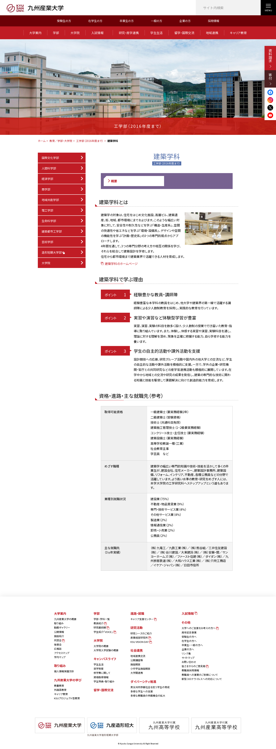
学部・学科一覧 (102, 619)
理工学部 (47, 210)
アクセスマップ (61, 653)
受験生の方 (64, 21)
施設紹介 (59, 636)
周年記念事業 (189, 632)
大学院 (75, 32)
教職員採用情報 (190, 670)
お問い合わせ (189, 662)
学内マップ (60, 657)
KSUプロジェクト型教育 (67, 698)
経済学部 (47, 179)
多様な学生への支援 (141, 691)
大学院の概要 (101, 646)
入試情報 (99, 32)
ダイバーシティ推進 (143, 681)
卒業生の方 (127, 21)
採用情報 (213, 21)
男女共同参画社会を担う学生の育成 (150, 687)
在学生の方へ (189, 641)
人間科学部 (49, 168)
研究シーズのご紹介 (141, 633)
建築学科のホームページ (119, 263)
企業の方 (185, 21)
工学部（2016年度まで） (89, 141)
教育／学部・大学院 (60, 141)
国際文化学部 (50, 158)
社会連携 (136, 650)
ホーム (41, 141)
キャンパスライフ (105, 658)
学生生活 (156, 32)
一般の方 (156, 21)
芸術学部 (47, 242)
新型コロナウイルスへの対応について (202, 679)
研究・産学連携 (129, 32)
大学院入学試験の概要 (106, 650)
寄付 (270, 79)
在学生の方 (95, 21)
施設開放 (135, 664)
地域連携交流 (137, 656)
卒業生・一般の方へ (192, 645)
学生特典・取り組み (104, 681)
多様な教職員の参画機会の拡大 (147, 695)
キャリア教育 (238, 32)
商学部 (46, 189)
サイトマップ (188, 657)
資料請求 (270, 58)
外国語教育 (60, 690)
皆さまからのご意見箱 (195, 666)
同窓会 (59, 640)
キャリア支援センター (143, 619)
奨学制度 (99, 668)
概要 (112, 181)
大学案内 (35, 32)
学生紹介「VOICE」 (105, 632)
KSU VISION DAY (140, 642)
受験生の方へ (189, 636)
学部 (56, 32)
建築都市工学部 (52, 231)
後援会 (58, 644)
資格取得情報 (101, 677)
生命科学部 (49, 221)
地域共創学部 (50, 200)
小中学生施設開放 (140, 668)
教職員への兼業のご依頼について (200, 675)
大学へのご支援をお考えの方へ (200, 628)
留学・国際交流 (184, 32)
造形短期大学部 (53, 252)
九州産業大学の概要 (65, 619)
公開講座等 (136, 660)
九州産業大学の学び (68, 680)
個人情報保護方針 (64, 671)
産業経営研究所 (140, 637)
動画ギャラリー (62, 627)
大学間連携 (136, 673)
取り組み (59, 623)
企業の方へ (188, 649)
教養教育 (59, 685)
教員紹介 (100, 623)
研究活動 (136, 627)
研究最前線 (101, 627)
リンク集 (186, 653)
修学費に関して (102, 673)
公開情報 (59, 632)
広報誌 (58, 648)
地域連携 (212, 32)
